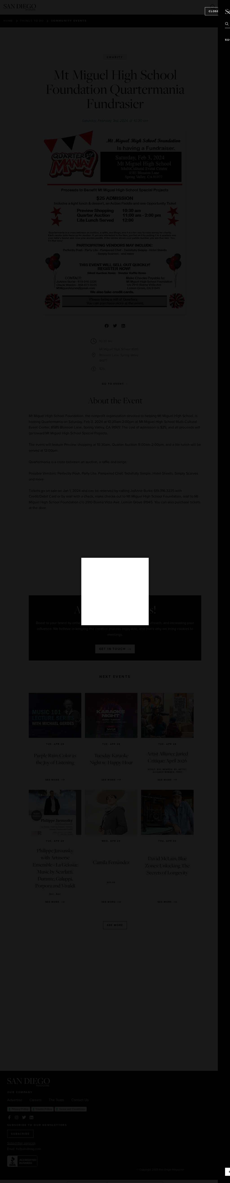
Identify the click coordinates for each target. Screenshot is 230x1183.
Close (214, 11)
